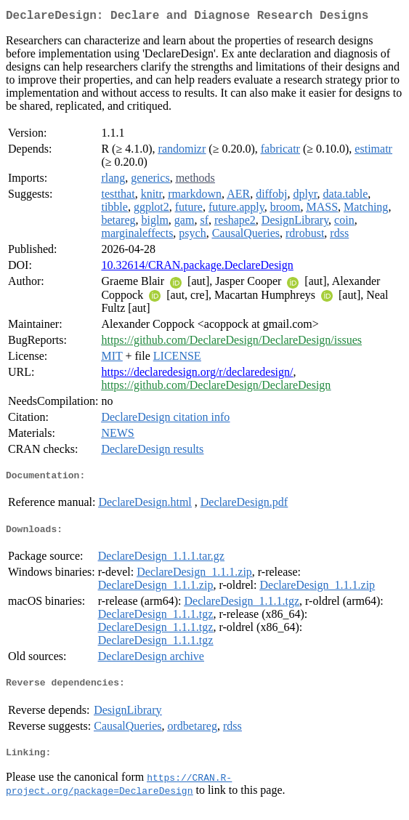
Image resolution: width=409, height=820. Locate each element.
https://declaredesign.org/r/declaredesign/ (197, 375)
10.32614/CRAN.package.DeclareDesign (197, 268)
